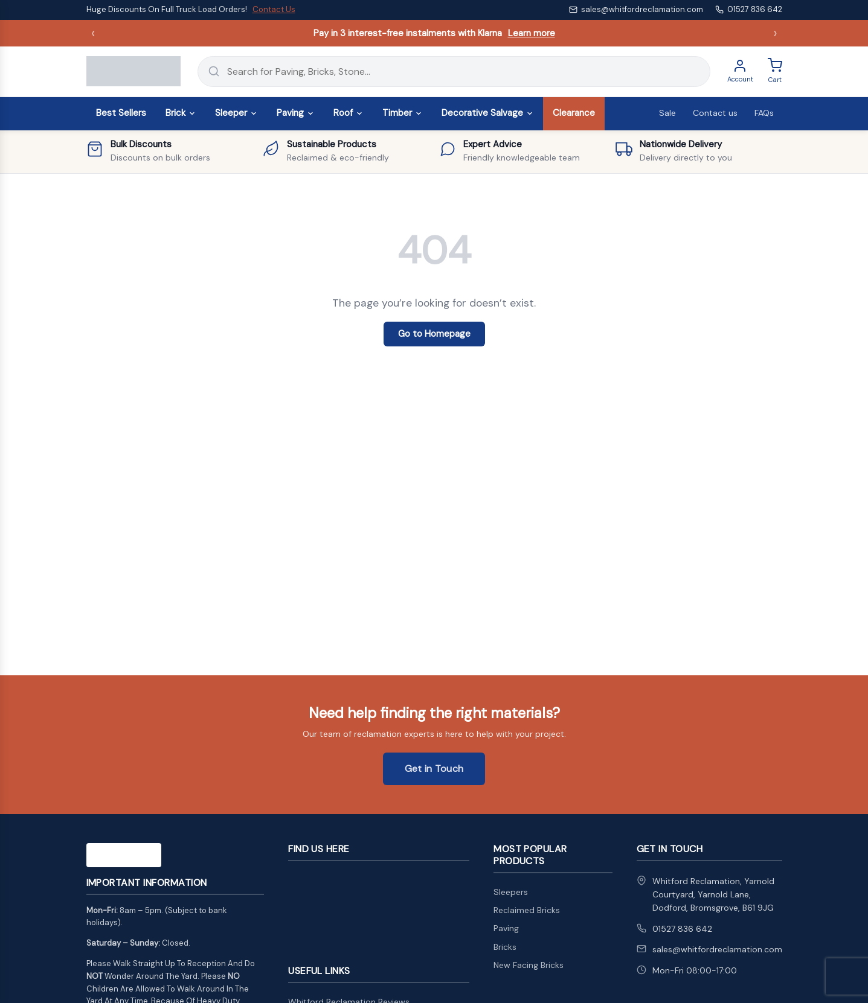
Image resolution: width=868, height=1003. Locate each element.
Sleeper (236, 113)
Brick (181, 113)
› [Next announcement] (775, 33)
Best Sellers (121, 113)
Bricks (504, 946)
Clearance (574, 113)
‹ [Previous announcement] (93, 33)
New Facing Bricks (528, 965)
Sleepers (510, 892)
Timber (402, 113)
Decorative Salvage (487, 113)
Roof (348, 113)
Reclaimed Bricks (526, 910)
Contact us (715, 112)
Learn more (531, 33)
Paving (295, 113)
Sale (667, 112)
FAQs (764, 112)
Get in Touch (434, 768)
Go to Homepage (434, 334)
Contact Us (273, 9)
